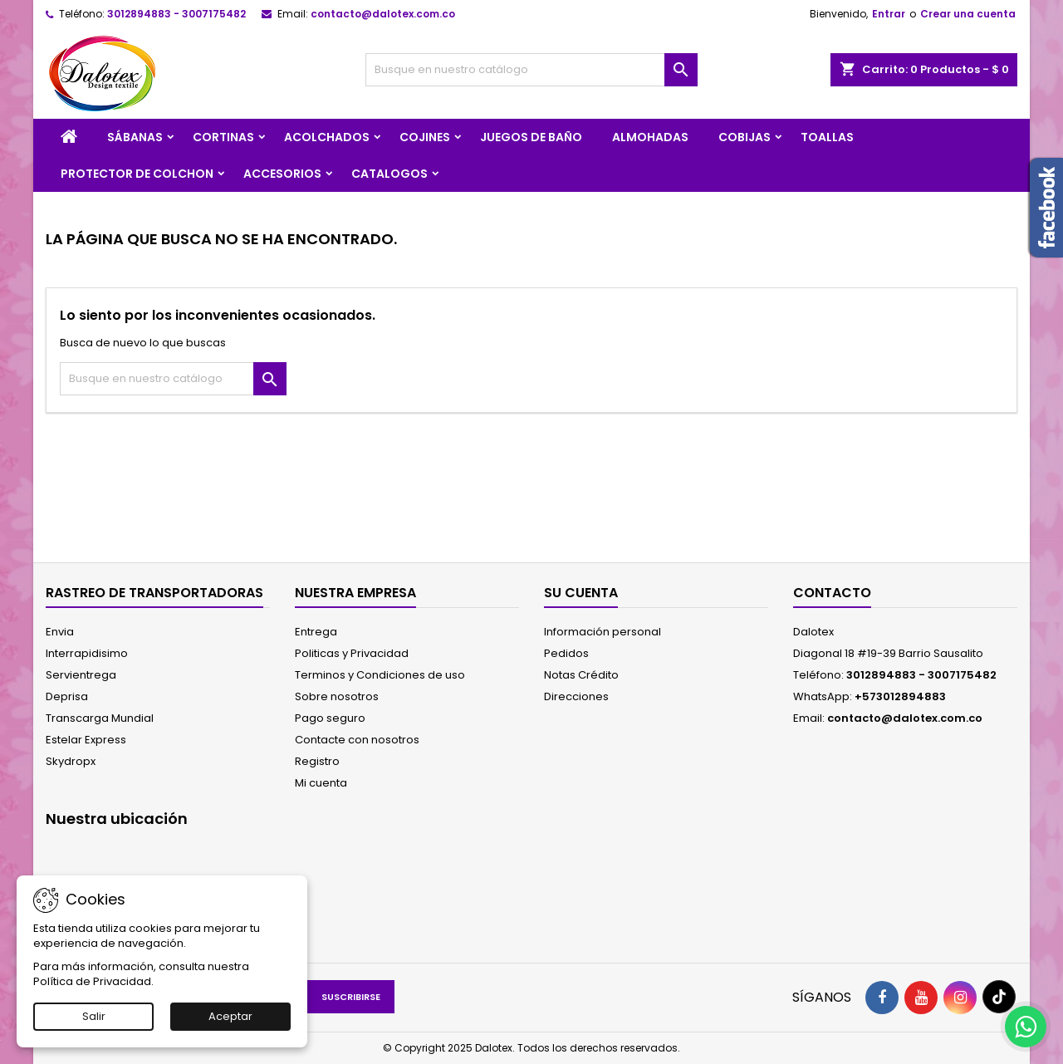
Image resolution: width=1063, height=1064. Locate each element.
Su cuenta (581, 592)
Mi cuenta (321, 783)
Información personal (602, 632)
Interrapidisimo (87, 653)
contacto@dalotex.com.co (383, 14)
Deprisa (67, 696)
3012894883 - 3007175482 (176, 14)
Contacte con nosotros (357, 740)
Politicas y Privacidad (352, 653)
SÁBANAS (135, 137)
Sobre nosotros (337, 696)
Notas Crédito (581, 675)
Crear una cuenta (968, 14)
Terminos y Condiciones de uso (380, 675)
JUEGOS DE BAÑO (531, 137)
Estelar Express (86, 740)
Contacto (832, 592)
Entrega (316, 632)
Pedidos (566, 653)
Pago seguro (330, 718)
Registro (317, 761)
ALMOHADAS (650, 137)
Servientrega (81, 675)
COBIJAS (744, 137)
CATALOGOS (389, 173)
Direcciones (576, 696)
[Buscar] (531, 69)
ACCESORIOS (282, 173)
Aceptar (230, 1016)
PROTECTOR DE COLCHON (137, 173)
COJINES (424, 137)
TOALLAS (827, 137)
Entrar (888, 14)
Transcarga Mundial (100, 718)
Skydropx (71, 761)
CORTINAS (223, 137)
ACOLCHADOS (327, 137)
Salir (93, 1016)
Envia (60, 632)
